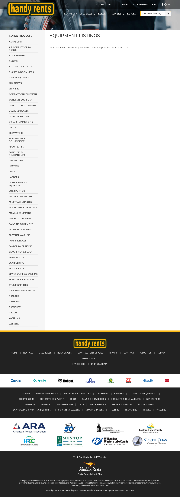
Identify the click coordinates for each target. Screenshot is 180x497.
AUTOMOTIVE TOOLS (20, 66)
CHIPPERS (14, 88)
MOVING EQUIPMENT (20, 212)
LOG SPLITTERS (17, 190)
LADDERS (14, 176)
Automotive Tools (47, 393)
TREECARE (14, 301)
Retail (102, 13)
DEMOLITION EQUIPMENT (22, 105)
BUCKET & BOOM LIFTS (21, 71)
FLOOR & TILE (16, 146)
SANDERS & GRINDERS (20, 246)
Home (14, 352)
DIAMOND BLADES (19, 110)
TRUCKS (13, 312)
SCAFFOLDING (16, 262)
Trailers (114, 409)
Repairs (131, 13)
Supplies (116, 13)
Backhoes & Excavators (77, 393)
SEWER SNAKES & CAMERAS (23, 273)
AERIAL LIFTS (16, 41)
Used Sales (86, 13)
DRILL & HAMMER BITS (21, 121)
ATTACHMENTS (17, 55)
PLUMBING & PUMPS (20, 229)
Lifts (81, 404)
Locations (97, 4)
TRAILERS (14, 295)
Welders (161, 409)
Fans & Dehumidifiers (94, 399)
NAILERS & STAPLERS (20, 218)
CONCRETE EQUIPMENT (21, 99)
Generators (153, 399)
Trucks (147, 409)
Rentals (69, 13)
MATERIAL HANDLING (20, 196)
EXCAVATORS (16, 132)
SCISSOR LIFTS (16, 268)
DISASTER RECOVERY (20, 116)
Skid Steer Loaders (69, 409)
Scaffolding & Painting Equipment (33, 409)
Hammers (30, 404)
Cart (155, 4)
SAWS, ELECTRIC (17, 257)
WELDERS (14, 323)
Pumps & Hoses (146, 404)
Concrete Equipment (52, 399)
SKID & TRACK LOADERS (21, 279)
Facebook (78, 363)
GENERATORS (16, 160)
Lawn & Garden (64, 404)
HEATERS (14, 165)
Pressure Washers (122, 404)
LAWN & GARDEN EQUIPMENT (18, 184)
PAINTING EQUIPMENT (21, 223)
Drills (73, 399)
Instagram (99, 363)
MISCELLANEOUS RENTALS (23, 207)
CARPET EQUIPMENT (20, 77)
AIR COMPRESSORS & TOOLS (20, 48)
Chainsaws (102, 393)
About (112, 4)
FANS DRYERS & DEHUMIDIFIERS (17, 140)
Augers (26, 393)
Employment (140, 4)
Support (124, 4)
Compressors (26, 399)
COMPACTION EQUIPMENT (23, 94)
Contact (128, 352)
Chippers (119, 393)
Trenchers (131, 409)
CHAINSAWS (15, 83)
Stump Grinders (95, 409)
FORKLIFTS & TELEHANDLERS (17, 153)
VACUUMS (14, 318)
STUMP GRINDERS (18, 284)
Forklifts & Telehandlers (126, 399)
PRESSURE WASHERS (19, 235)
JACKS (12, 171)
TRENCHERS (15, 307)
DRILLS (12, 127)
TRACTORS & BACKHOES (22, 290)
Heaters (45, 404)
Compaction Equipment (143, 393)
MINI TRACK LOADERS (20, 201)
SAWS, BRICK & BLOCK (20, 251)
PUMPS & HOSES (17, 240)
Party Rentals (98, 404)
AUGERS (13, 60)
